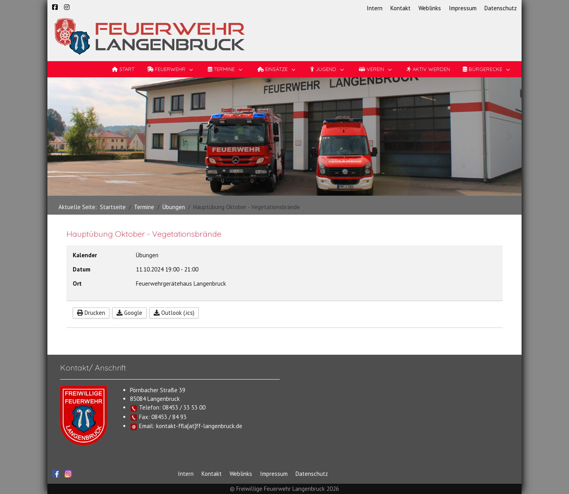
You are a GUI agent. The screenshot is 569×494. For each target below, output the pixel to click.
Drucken (91, 312)
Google (129, 312)
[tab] (211, 179)
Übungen (147, 255)
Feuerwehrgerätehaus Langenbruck (181, 283)
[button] (60, 136)
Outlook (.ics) (174, 312)
